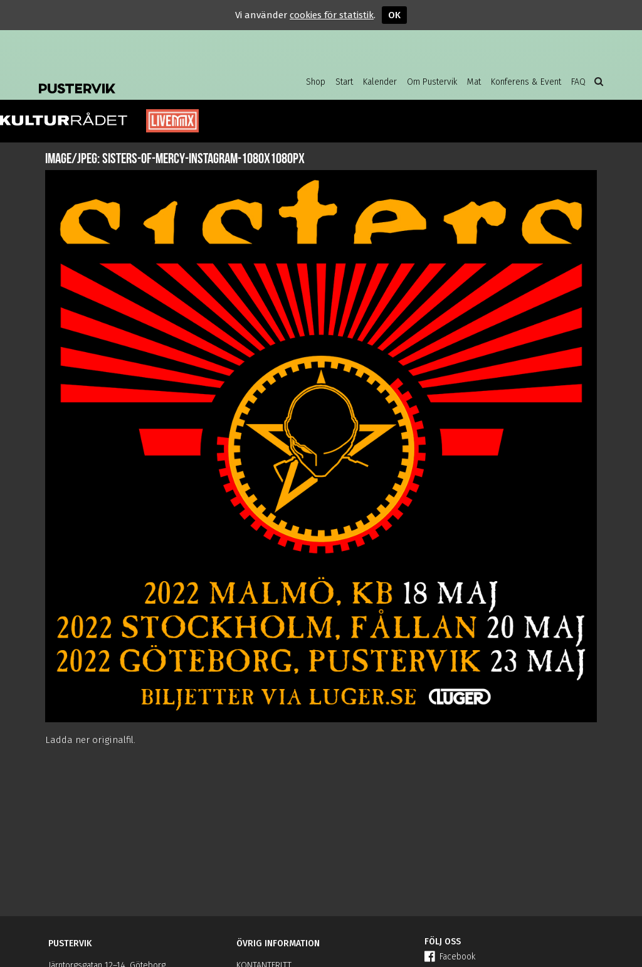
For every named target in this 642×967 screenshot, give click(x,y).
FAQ (578, 82)
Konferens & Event (526, 82)
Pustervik (139, 78)
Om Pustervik (432, 82)
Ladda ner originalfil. (90, 739)
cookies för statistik (332, 15)
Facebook (449, 956)
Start (344, 82)
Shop (315, 82)
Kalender (380, 82)
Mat (474, 82)
